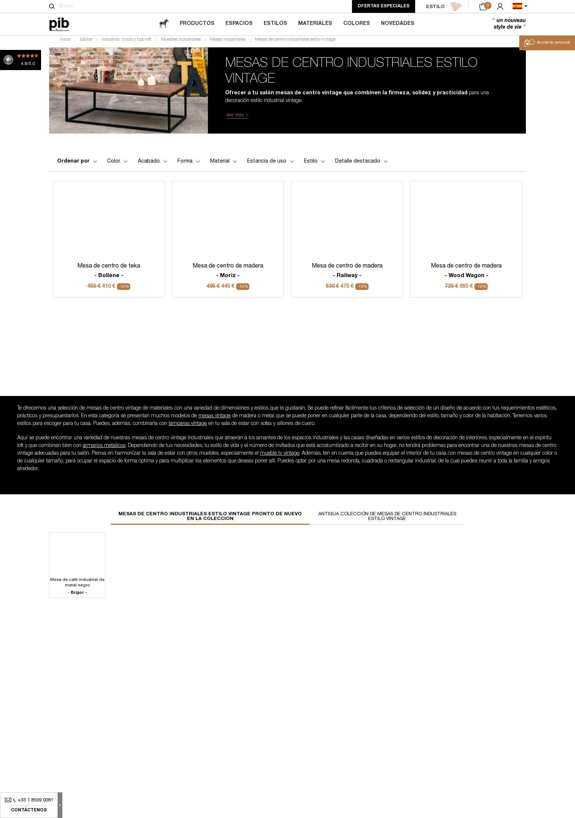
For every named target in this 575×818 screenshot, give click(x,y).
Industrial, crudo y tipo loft (126, 42)
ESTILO (444, 6)
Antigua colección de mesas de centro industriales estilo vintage (387, 519)
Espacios (239, 23)
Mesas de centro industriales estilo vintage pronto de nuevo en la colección (210, 519)
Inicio (65, 42)
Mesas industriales (227, 42)
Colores (356, 23)
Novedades (397, 23)
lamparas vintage (188, 426)
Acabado (153, 164)
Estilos (275, 23)
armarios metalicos (104, 448)
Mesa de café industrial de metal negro (77, 589)
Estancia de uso (271, 164)
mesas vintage (214, 419)
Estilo (315, 164)
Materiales (315, 23)
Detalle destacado (362, 164)
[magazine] (164, 24)
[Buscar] (52, 6)
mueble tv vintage (279, 456)
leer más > (237, 118)
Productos (197, 23)
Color (118, 164)
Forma (189, 164)
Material (224, 164)
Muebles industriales (181, 42)
